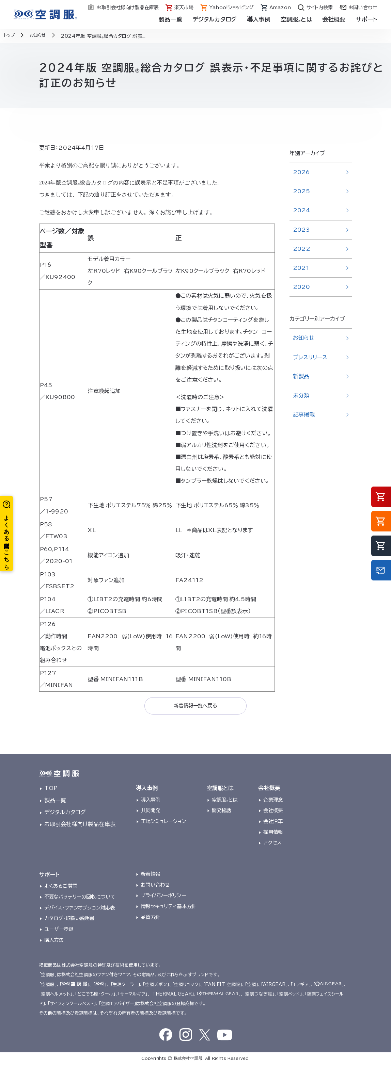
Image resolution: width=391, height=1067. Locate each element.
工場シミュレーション (163, 823)
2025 (301, 191)
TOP (51, 790)
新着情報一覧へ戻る (195, 706)
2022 (302, 248)
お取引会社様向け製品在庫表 (79, 826)
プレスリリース (310, 357)
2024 (301, 210)
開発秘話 (221, 812)
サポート (366, 19)
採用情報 (273, 834)
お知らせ (304, 338)
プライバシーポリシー (163, 897)
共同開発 (150, 812)
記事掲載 (304, 414)
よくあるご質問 (60, 888)
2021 (301, 267)
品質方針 (150, 919)
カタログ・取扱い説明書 (69, 920)
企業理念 (273, 801)
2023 (301, 229)
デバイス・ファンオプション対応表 (79, 909)
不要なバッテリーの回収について (79, 898)
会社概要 (334, 19)
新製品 (301, 376)
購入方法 (54, 942)
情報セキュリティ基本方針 (168, 908)
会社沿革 (273, 823)
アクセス (272, 845)
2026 (301, 172)
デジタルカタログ (214, 19)
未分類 (301, 395)
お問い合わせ (155, 886)
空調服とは (296, 19)
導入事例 (258, 19)
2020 (301, 287)
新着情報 (150, 876)
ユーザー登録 (58, 931)
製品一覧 (170, 19)
